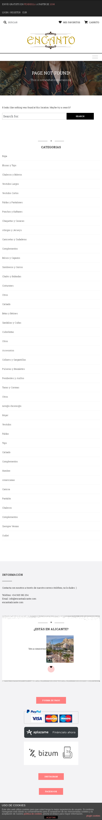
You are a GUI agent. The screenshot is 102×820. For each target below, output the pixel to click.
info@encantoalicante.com (22, 598)
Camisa (6, 489)
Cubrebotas (8, 332)
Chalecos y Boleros (12, 174)
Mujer (5, 415)
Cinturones (8, 285)
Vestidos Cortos (10, 193)
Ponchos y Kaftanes (12, 211)
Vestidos (6, 424)
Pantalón (6, 498)
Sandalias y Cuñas (11, 322)
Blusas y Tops (9, 165)
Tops (4, 443)
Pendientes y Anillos (13, 378)
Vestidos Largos (10, 183)
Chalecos (7, 507)
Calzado (6, 304)
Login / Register (11, 12)
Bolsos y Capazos (11, 257)
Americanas (8, 480)
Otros (5, 294)
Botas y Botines (10, 313)
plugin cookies (93, 816)
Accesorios (8, 350)
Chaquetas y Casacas (13, 220)
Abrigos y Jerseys (12, 230)
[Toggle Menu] (95, 57)
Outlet (5, 535)
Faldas (5, 433)
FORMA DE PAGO (51, 700)
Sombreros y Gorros (12, 267)
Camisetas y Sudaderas (14, 239)
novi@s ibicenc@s (11, 406)
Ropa (4, 156)
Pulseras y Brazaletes (13, 369)
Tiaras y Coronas (10, 387)
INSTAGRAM (51, 776)
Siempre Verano (10, 526)
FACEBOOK (51, 791)
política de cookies (33, 814)
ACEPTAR (51, 817)
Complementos (10, 248)
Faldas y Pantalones (12, 202)
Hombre (6, 470)
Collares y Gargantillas (14, 359)
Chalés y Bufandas (11, 276)
